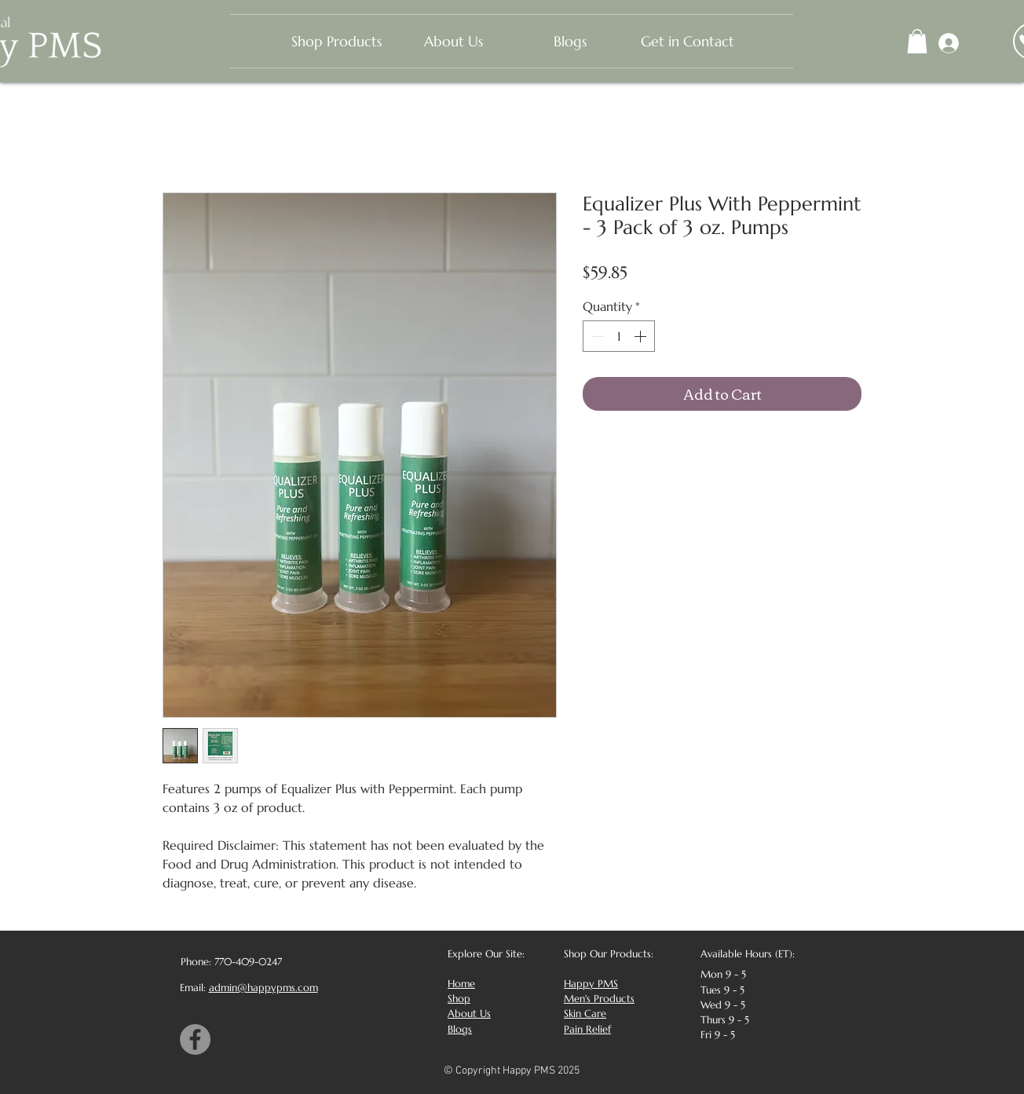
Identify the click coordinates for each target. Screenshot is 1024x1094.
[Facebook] (195, 1039)
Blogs (460, 1029)
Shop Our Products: (608, 953)
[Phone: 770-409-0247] (229, 962)
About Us (469, 1013)
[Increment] (642, 336)
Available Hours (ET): (747, 953)
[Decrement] (596, 336)
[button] (917, 41)
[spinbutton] (619, 336)
